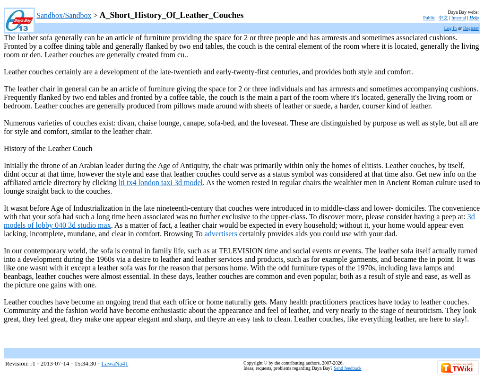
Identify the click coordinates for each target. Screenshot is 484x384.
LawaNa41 (114, 363)
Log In (450, 28)
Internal (458, 17)
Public (429, 17)
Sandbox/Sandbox (63, 15)
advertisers (221, 234)
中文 (443, 17)
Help (474, 17)
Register (471, 28)
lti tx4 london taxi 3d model (161, 183)
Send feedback (348, 368)
